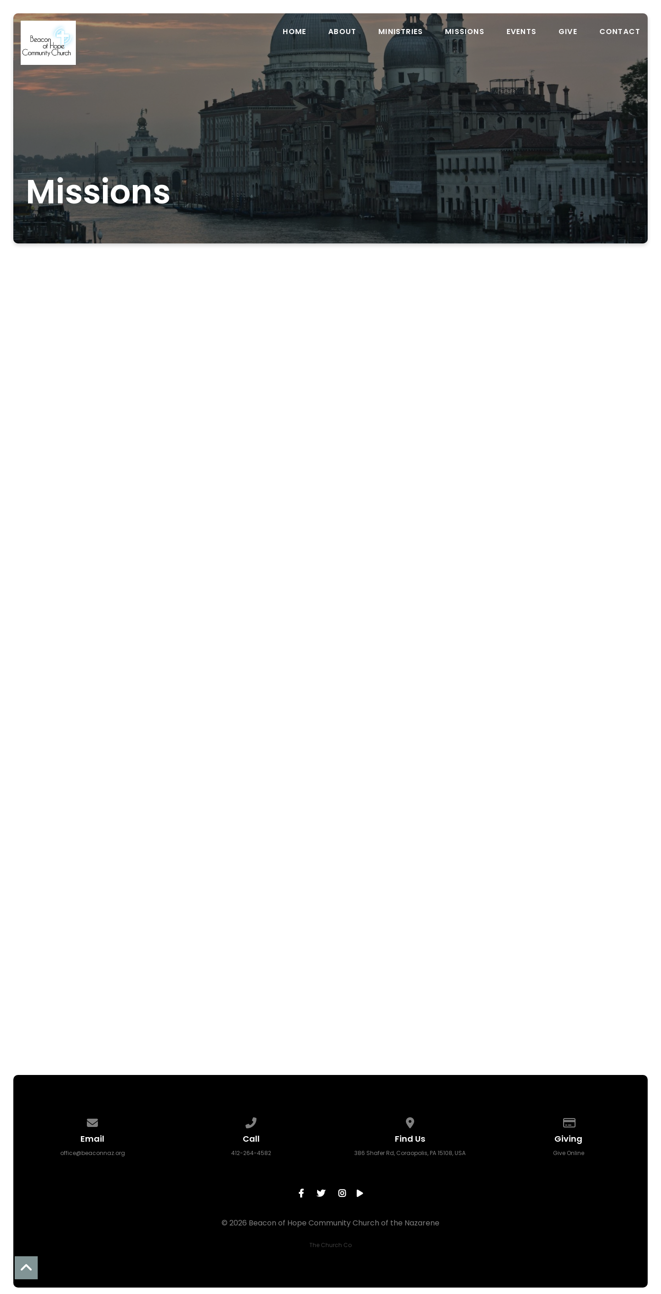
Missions (464, 31)
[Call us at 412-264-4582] (251, 1121)
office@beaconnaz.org (92, 1153)
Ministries (400, 31)
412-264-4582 (251, 1153)
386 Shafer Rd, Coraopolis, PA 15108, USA (410, 1153)
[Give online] (568, 1121)
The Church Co (330, 1245)
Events (521, 31)
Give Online (568, 1153)
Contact (619, 31)
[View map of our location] (410, 1121)
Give (567, 31)
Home (294, 31)
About (342, 31)
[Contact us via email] (93, 1121)
